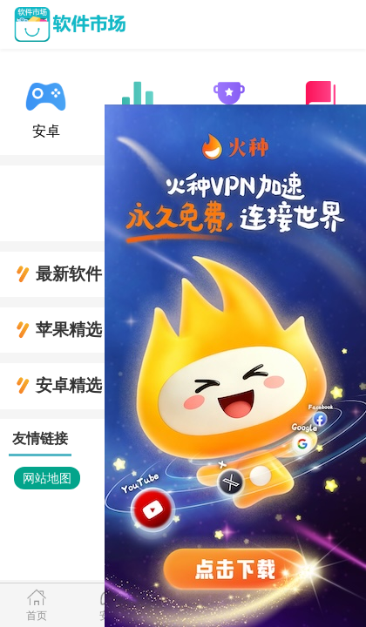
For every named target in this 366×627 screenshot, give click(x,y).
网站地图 (47, 478)
